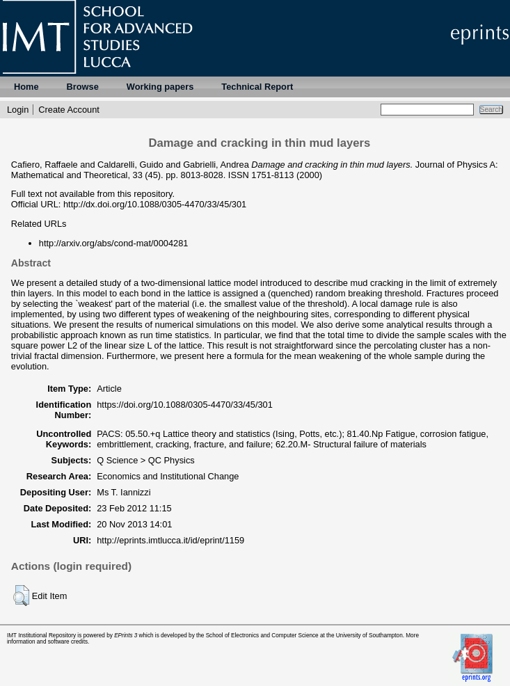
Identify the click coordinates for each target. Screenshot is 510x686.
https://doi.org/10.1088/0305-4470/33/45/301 (185, 404)
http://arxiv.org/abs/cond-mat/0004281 (114, 243)
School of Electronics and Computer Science (262, 635)
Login (18, 109)
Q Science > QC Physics (145, 460)
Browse (83, 86)
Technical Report (257, 86)
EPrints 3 (125, 635)
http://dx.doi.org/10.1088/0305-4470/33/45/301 (154, 204)
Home (26, 86)
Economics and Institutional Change (168, 476)
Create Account (68, 109)
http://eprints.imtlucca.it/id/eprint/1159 (170, 540)
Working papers (160, 86)
